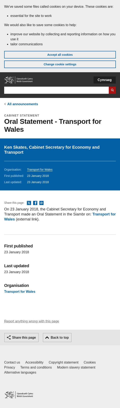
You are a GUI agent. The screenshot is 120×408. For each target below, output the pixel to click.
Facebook (35, 203)
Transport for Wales (39, 169)
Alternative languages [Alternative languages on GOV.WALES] (20, 372)
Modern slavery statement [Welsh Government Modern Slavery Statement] (76, 367)
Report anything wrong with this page (31, 321)
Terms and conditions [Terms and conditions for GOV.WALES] (36, 367)
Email (41, 203)
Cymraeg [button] (105, 80)
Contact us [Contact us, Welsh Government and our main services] (12, 362)
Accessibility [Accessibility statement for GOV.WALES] (34, 362)
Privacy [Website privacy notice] (9, 367)
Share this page (24, 337)
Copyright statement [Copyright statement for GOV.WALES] (64, 362)
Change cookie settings (60, 64)
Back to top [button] (60, 337)
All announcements (22, 104)
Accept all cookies (60, 54)
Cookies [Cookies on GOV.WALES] (90, 362)
